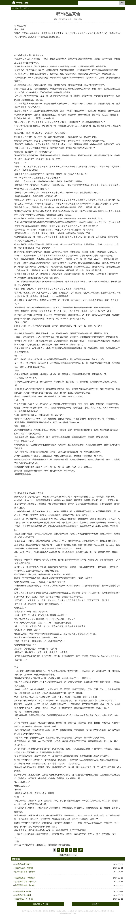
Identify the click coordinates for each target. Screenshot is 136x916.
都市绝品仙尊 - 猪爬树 (23, 868)
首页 (25, 8)
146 (80, 850)
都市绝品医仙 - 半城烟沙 (24, 878)
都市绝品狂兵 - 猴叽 (22, 895)
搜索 (122, 3)
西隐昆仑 (95, 904)
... (75, 850)
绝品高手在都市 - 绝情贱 (24, 885)
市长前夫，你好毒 (40, 904)
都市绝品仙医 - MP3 (22, 864)
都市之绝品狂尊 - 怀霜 (23, 899)
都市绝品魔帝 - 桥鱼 (22, 891)
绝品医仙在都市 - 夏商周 (24, 872)
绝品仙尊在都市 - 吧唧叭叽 (25, 882)
